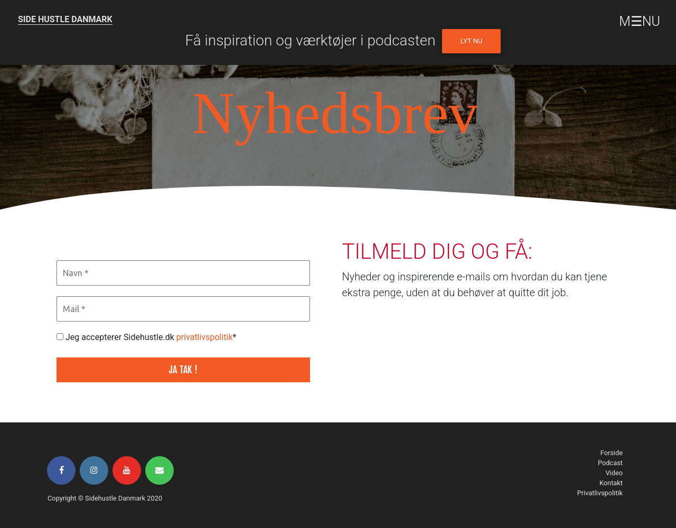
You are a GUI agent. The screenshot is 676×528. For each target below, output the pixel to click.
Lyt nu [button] (472, 41)
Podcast (610, 463)
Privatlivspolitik (600, 493)
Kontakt (611, 483)
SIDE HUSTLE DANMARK (65, 19)
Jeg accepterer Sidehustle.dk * (146, 337)
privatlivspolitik (204, 337)
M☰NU (639, 21)
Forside (611, 453)
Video (614, 473)
